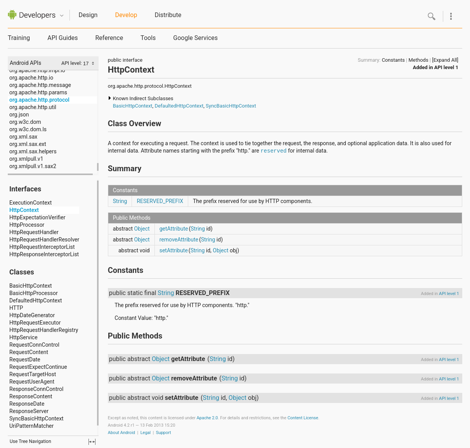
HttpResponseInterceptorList (44, 254)
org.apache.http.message (40, 85)
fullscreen (92, 441)
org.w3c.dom (25, 122)
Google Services (195, 38)
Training (19, 38)
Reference (109, 38)
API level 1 (446, 67)
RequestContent (28, 352)
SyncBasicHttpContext (36, 418)
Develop (126, 15)
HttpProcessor (26, 225)
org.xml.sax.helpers (33, 151)
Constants (393, 60)
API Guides (62, 38)
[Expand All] (445, 60)
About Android (121, 432)
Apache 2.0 (207, 417)
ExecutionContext (30, 203)
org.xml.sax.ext (27, 144)
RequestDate (24, 359)
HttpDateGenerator (32, 315)
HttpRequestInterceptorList (42, 247)
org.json (19, 114)
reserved (273, 151)
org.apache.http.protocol (39, 100)
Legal (145, 432)
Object (142, 229)
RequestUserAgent (31, 382)
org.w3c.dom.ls (28, 129)
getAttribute (174, 229)
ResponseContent (30, 396)
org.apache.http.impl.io (37, 70)
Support (163, 432)
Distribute (167, 15)
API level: (72, 63)
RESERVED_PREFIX (160, 201)
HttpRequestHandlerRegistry (43, 330)
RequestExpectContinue (38, 367)
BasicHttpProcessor (33, 293)
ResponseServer (29, 411)
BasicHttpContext (30, 286)
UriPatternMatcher (31, 426)
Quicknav (62, 16)
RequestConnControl (34, 345)
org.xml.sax (23, 137)
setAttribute (174, 250)
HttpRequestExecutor (35, 323)
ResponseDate (26, 404)
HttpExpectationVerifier (37, 217)
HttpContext (24, 210)
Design (87, 15)
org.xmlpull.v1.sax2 (32, 166)
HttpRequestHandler (34, 232)
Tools (148, 38)
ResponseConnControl (36, 389)
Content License (303, 417)
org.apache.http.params (38, 92)
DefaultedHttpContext (35, 300)
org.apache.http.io (31, 78)
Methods (418, 60)
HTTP (16, 308)
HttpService (23, 337)
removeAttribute (179, 239)
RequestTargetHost (32, 374)
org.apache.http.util (32, 107)
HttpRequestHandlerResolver (44, 239)
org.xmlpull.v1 (26, 159)
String (120, 201)
